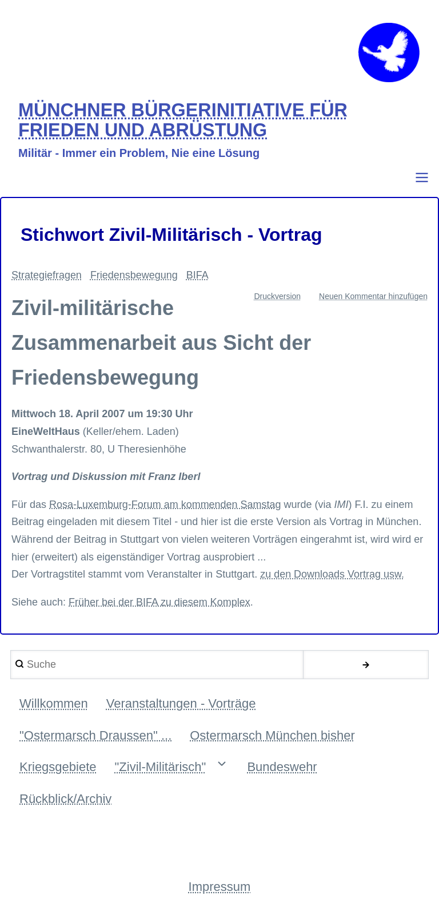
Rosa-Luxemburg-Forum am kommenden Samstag (165, 505)
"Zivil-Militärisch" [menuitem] (160, 768)
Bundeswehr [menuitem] (282, 768)
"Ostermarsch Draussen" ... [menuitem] (95, 736)
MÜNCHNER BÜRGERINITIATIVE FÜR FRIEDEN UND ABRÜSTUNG (183, 121)
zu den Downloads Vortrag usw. (332, 575)
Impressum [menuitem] (220, 888)
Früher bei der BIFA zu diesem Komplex (159, 602)
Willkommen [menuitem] (53, 704)
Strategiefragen (46, 276)
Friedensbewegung (134, 276)
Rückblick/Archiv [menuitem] (65, 799)
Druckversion (277, 296)
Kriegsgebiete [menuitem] (58, 768)
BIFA (197, 276)
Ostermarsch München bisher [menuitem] (272, 736)
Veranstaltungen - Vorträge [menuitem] (181, 704)
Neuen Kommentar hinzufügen (373, 296)
